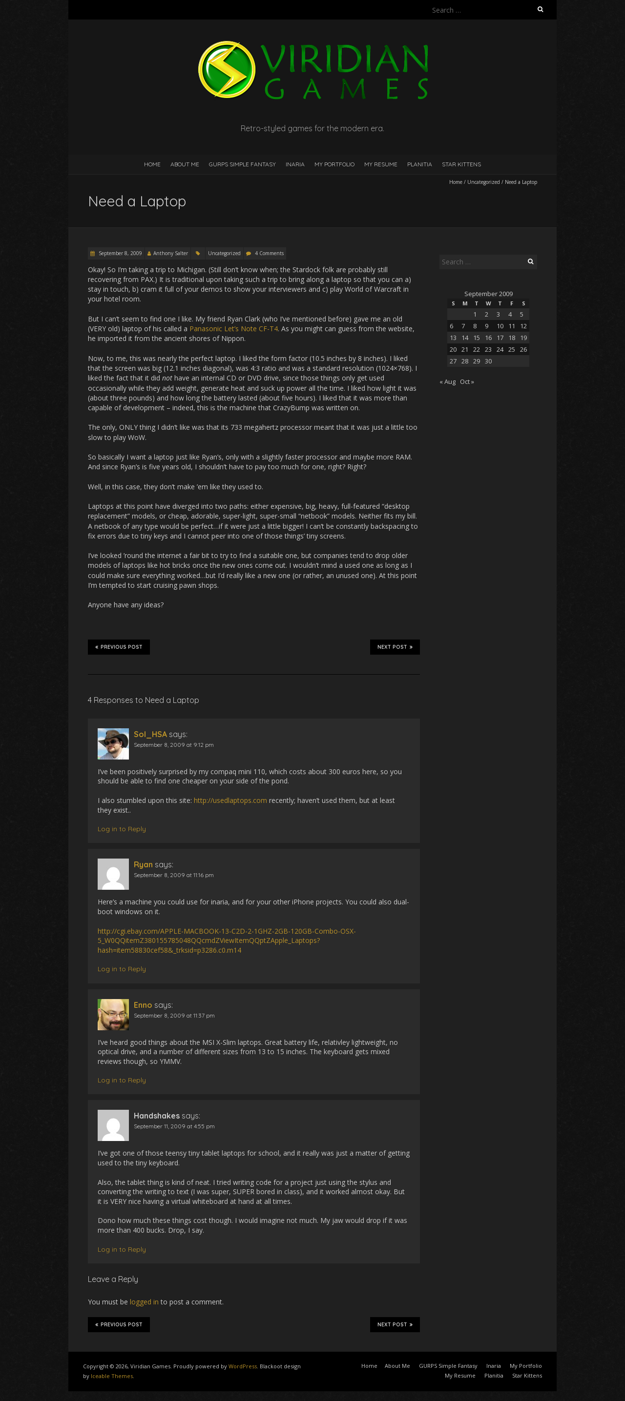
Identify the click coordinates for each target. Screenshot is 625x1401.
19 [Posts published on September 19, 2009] (523, 337)
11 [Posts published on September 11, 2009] (511, 325)
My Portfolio (334, 164)
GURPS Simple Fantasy (242, 164)
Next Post (395, 647)
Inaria (295, 164)
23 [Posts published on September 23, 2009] (488, 349)
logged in (144, 1301)
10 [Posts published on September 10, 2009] (500, 325)
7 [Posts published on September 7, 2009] (463, 325)
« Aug (447, 381)
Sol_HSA (150, 734)
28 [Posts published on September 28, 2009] (464, 361)
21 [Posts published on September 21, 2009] (464, 349)
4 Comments (269, 253)
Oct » (467, 381)
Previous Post (119, 647)
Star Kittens (461, 164)
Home (152, 164)
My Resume (380, 164)
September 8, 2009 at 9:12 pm (174, 744)
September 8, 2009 (119, 253)
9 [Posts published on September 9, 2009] (486, 325)
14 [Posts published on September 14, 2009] (464, 337)
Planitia (419, 164)
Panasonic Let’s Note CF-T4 (233, 328)
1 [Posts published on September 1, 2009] (475, 314)
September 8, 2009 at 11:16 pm (174, 875)
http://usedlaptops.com (230, 800)
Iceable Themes (112, 1376)
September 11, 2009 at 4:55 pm (174, 1126)
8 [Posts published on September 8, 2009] (475, 325)
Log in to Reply (122, 828)
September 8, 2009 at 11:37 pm (174, 1015)
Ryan (143, 864)
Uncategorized (483, 182)
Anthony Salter (170, 253)
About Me (184, 164)
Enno (143, 1005)
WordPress (243, 1366)
